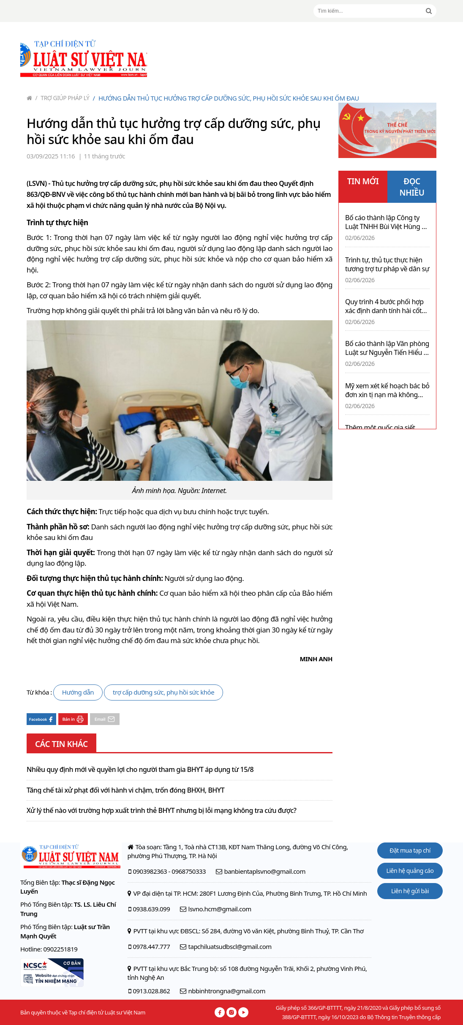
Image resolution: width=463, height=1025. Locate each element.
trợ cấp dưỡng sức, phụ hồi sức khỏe (163, 692)
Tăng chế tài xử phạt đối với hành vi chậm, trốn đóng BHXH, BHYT (125, 790)
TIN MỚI (363, 181)
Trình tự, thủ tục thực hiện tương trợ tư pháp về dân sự (387, 264)
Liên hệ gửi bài (410, 891)
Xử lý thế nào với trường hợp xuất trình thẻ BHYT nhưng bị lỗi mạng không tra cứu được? (161, 811)
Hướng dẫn (78, 692)
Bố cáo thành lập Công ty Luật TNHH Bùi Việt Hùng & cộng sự (385, 222)
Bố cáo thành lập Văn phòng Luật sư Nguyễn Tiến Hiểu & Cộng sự (387, 348)
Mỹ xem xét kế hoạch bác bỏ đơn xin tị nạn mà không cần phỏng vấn (387, 390)
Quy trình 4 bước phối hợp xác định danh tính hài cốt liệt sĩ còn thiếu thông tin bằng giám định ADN (384, 306)
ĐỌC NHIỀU (412, 187)
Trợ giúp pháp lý (62, 98)
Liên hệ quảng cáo (410, 871)
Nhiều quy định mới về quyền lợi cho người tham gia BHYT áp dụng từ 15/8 (140, 770)
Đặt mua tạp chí (409, 850)
